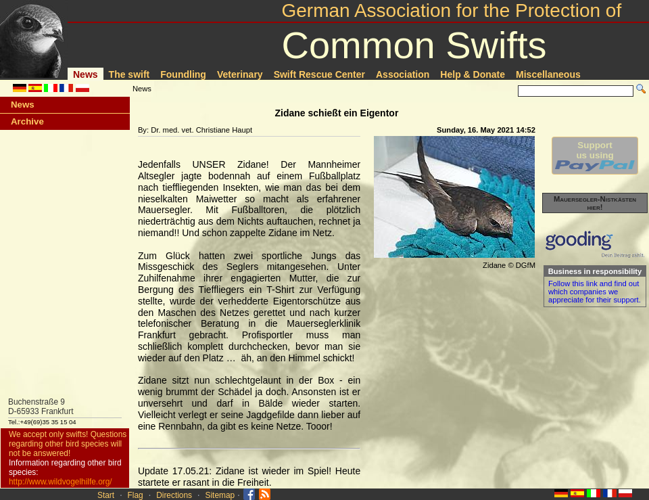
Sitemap (220, 495)
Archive (27, 121)
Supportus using (595, 155)
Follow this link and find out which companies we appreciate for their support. (594, 291)
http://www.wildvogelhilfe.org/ (60, 481)
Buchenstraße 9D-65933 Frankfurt (41, 406)
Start (105, 495)
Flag (135, 495)
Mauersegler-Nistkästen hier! (595, 203)
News (85, 74)
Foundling (183, 74)
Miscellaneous (548, 74)
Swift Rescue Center (319, 74)
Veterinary (240, 74)
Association (402, 74)
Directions (174, 495)
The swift (129, 74)
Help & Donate (472, 74)
